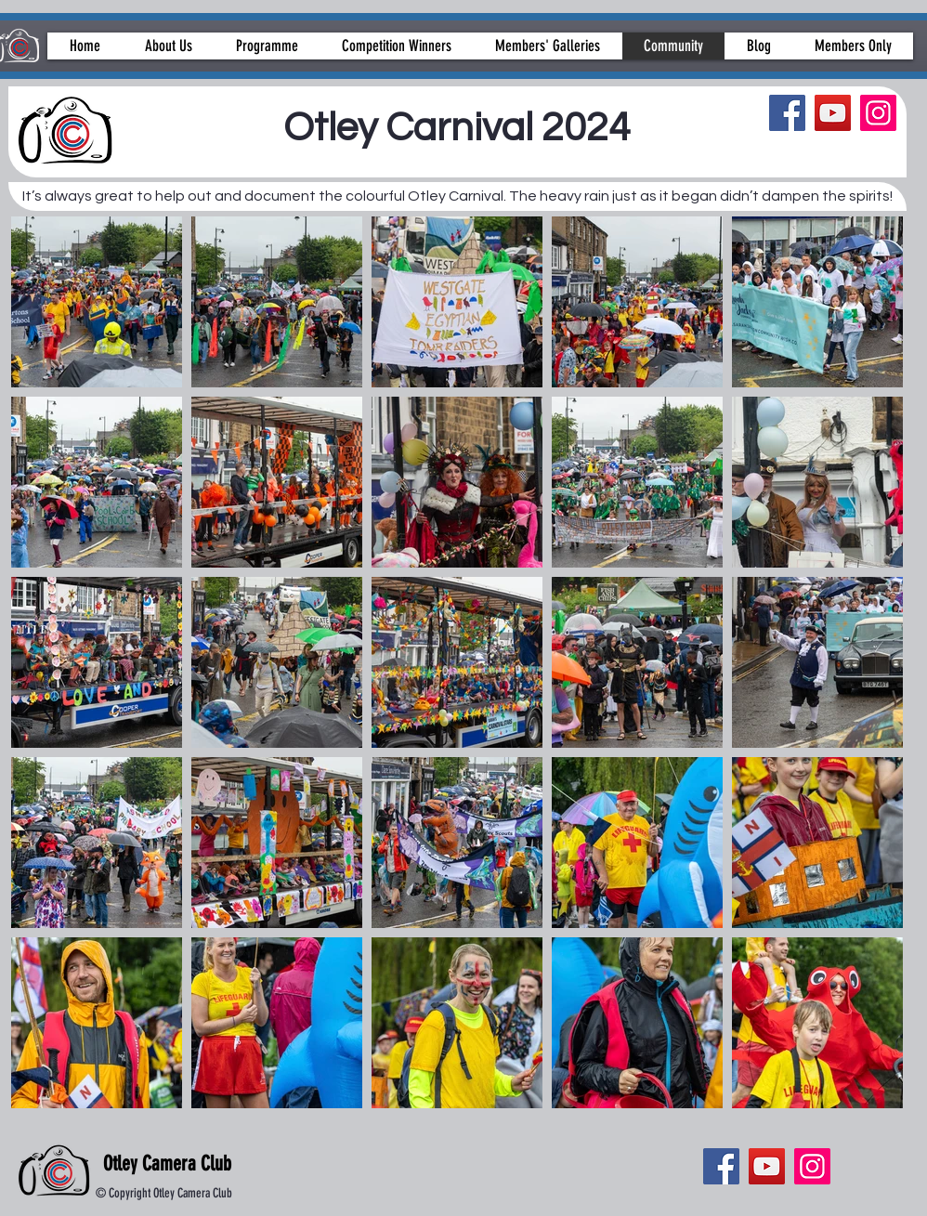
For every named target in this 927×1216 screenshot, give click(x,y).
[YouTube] (833, 113)
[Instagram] (878, 113)
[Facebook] (787, 113)
